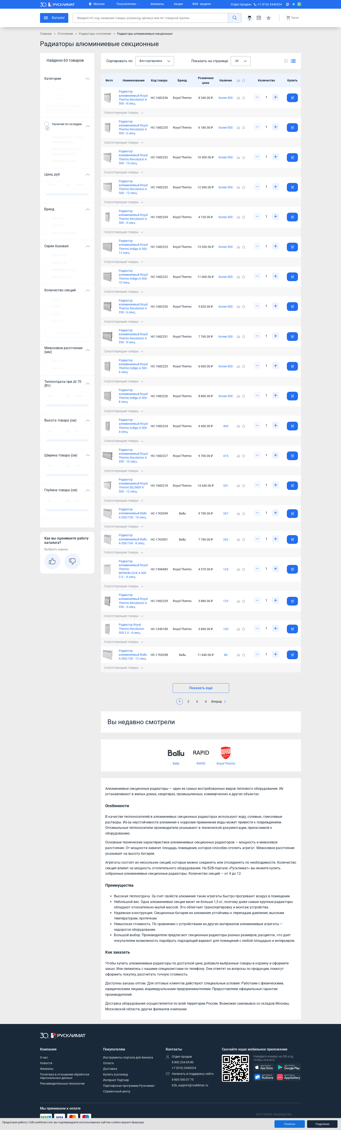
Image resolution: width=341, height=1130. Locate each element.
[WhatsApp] (299, 4)
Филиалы (157, 4)
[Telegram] (293, 4)
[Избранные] (268, 18)
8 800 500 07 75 (183, 1079)
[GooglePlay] (288, 1067)
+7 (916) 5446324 (269, 4)
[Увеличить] (275, 97)
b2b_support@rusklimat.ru (190, 1085)
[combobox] (154, 61)
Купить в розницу (115, 1074)
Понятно (289, 1124)
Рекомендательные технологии (62, 1083)
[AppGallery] (288, 1077)
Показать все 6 (67, 332)
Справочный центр (116, 1091)
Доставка (110, 1068)
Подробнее (322, 1124)
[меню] (54, 18)
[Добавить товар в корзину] (292, 97)
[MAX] (288, 4)
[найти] (234, 18)
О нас (44, 1057)
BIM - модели (201, 4)
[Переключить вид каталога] (286, 61)
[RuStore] (264, 1077)
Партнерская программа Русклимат (129, 1085)
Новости (46, 1063)
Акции (178, 4)
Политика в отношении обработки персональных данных (64, 1076)
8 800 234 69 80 (183, 1062)
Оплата (108, 1063)
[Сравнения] (259, 18)
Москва (97, 4)
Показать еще (201, 688)
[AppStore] (264, 1067)
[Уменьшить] (257, 97)
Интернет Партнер (116, 1080)
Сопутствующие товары (123, 112)
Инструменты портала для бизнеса (128, 1057)
